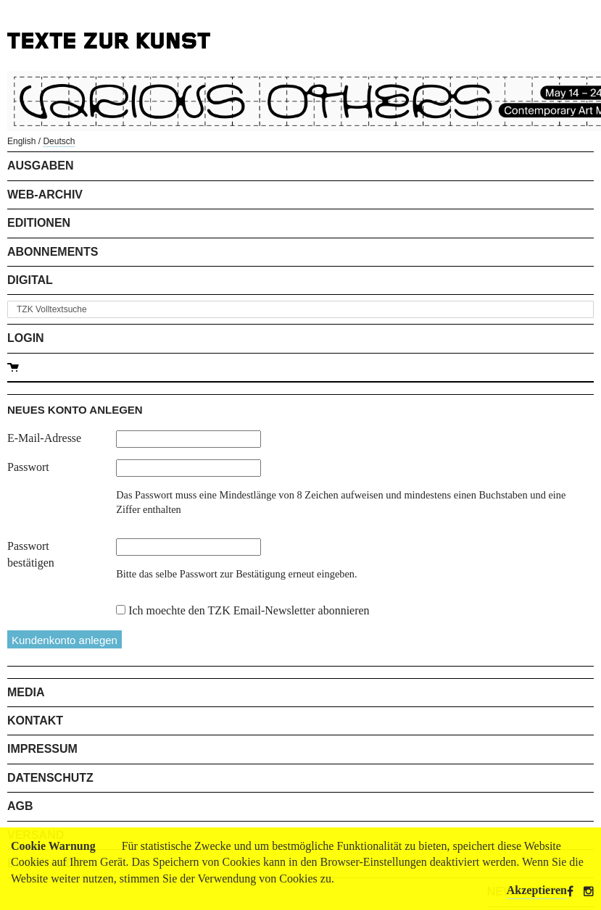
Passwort (28, 467)
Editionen (38, 223)
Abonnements (52, 252)
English (21, 141)
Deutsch (59, 141)
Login (25, 338)
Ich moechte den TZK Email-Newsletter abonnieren (248, 610)
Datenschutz (50, 778)
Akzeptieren (537, 890)
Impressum (42, 749)
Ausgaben (40, 165)
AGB (20, 806)
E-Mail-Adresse (44, 438)
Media (26, 692)
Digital (30, 280)
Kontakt (35, 720)
